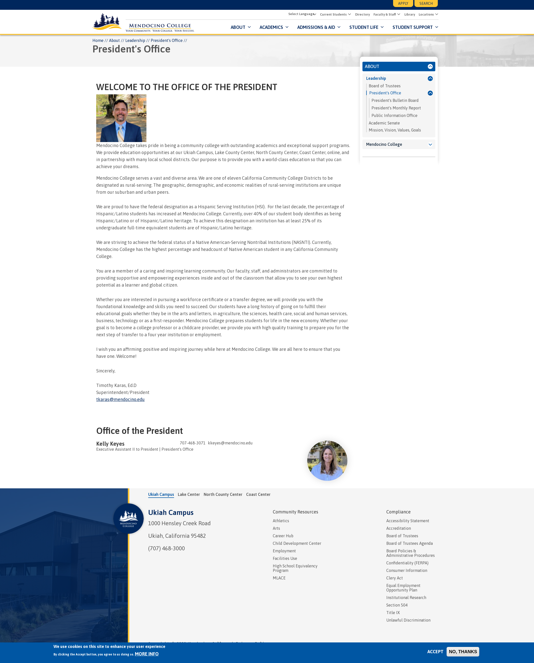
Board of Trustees (385, 86)
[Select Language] (301, 14)
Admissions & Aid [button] (315, 27)
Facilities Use (285, 558)
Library (409, 15)
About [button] (237, 27)
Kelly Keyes (110, 444)
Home (97, 40)
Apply (403, 4)
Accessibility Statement (407, 521)
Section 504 (397, 605)
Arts (276, 528)
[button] (348, 14)
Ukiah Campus (170, 513)
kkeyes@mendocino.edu (230, 443)
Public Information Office (394, 115)
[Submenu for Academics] (285, 27)
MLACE (279, 578)
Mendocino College (384, 144)
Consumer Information (406, 570)
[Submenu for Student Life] (381, 27)
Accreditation (398, 528)
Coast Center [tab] (258, 494)
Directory (361, 15)
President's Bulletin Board (395, 100)
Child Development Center (297, 543)
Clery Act (394, 578)
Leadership (135, 40)
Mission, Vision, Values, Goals (395, 130)
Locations (425, 15)
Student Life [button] (363, 27)
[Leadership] (430, 78)
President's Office (385, 93)
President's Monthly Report (396, 108)
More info (147, 653)
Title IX (393, 613)
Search (426, 4)
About (114, 40)
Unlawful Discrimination (408, 620)
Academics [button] (270, 27)
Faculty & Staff (384, 15)
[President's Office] (429, 93)
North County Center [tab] (223, 494)
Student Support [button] (412, 27)
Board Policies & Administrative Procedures (410, 553)
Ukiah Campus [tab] (161, 494)
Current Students (332, 15)
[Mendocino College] (430, 144)
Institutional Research (406, 597)
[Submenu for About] (248, 27)
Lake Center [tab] (189, 494)
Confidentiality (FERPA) (407, 563)
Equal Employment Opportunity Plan (403, 587)
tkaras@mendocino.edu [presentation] (120, 399)
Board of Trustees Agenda (409, 543)
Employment (284, 551)
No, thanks (463, 651)
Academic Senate (384, 123)
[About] (430, 66)
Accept (436, 651)
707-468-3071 (192, 443)
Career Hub (283, 536)
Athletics (281, 521)
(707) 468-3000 (166, 548)
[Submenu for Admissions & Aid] (337, 27)
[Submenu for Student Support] (435, 27)
